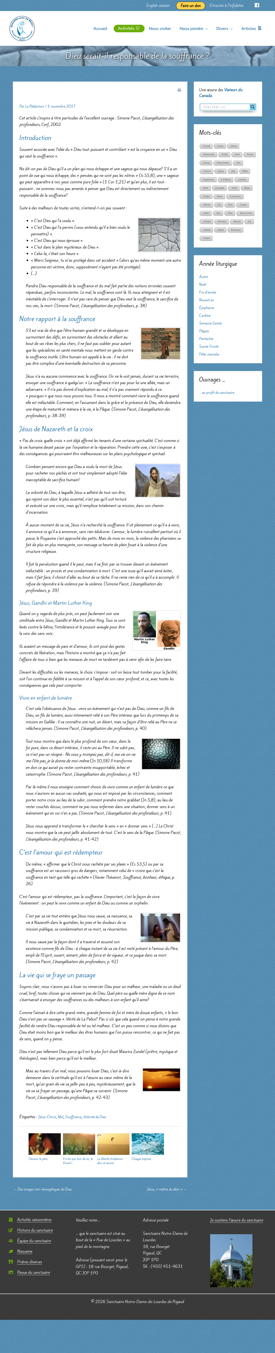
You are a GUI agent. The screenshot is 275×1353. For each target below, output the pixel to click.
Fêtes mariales (210, 354)
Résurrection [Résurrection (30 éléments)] (223, 163)
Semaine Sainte (212, 323)
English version (161, 5)
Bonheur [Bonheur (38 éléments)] (222, 221)
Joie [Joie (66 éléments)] (233, 171)
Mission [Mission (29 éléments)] (237, 221)
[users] (30, 1241)
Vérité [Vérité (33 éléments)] (234, 188)
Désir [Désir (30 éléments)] (205, 188)
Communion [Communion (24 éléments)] (235, 196)
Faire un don (193, 5)
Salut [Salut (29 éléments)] (237, 154)
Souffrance (77, 1116)
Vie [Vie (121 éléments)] (250, 221)
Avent (204, 276)
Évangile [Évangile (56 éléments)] (219, 188)
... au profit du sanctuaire (219, 392)
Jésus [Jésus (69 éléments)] (234, 146)
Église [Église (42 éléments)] (221, 171)
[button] (206, 28)
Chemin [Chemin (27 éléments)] (207, 171)
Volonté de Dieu (101, 1116)
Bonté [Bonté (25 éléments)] (220, 196)
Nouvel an (207, 300)
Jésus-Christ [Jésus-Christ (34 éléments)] (246, 213)
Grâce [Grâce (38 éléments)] (206, 213)
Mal (63, 1116)
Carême (205, 315)
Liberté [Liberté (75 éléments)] (207, 230)
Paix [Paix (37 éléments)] (238, 163)
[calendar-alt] (30, 1220)
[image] (29, 1273)
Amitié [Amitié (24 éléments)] (225, 154)
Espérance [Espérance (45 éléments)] (208, 179)
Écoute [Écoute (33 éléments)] (206, 146)
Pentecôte (207, 338)
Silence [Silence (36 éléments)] (207, 205)
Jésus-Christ (48, 1116)
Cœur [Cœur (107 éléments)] (220, 146)
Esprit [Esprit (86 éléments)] (221, 230)
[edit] (31, 1231)
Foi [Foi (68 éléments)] (219, 204)
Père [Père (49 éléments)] (230, 213)
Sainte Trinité (210, 346)
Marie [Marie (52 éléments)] (247, 188)
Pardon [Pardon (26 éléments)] (206, 238)
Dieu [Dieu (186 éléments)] (245, 171)
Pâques (205, 331)
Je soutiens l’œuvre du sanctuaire (236, 1220)
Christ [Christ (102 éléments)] (206, 162)
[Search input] (226, 107)
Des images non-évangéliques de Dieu (46, 1189)
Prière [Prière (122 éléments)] (206, 196)
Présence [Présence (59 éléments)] (236, 230)
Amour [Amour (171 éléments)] (207, 221)
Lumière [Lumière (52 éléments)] (242, 179)
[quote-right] (25, 1262)
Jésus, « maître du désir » (164, 1189)
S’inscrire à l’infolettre (228, 5)
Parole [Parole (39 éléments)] (250, 154)
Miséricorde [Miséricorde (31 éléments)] (209, 154)
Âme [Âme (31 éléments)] (230, 205)
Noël (203, 284)
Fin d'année (208, 292)
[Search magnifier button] (253, 107)
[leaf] (20, 1252)
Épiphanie (207, 307)
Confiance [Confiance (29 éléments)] (226, 179)
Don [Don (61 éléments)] (218, 213)
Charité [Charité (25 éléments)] (243, 205)
